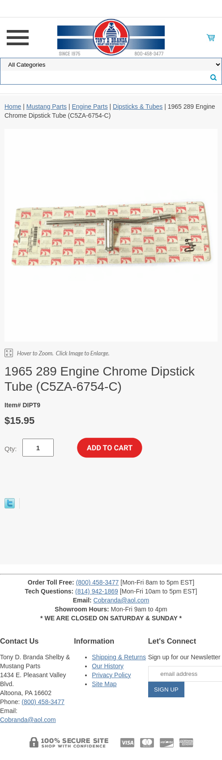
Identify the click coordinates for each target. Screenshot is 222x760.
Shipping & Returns (119, 657)
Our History (108, 666)
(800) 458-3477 (97, 582)
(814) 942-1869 (96, 591)
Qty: (10, 449)
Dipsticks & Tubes (137, 106)
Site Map (104, 683)
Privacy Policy (111, 675)
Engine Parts (89, 106)
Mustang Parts (46, 106)
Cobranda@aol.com (121, 600)
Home (12, 106)
